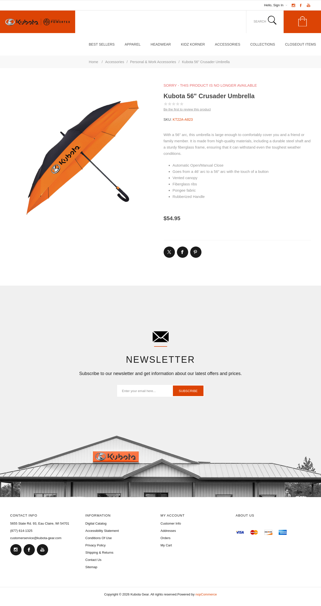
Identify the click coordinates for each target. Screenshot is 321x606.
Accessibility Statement (102, 531)
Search (272, 20)
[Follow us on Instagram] (16, 549)
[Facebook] (29, 549)
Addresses (168, 531)
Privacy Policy (95, 545)
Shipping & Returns (99, 552)
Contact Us (93, 560)
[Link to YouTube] (308, 5)
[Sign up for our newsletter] (160, 391)
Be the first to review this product (187, 109)
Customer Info (171, 523)
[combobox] (256, 22)
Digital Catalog (96, 523)
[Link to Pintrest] (195, 252)
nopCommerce (206, 594)
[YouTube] (42, 549)
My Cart (166, 545)
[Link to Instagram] (293, 5)
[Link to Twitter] (169, 252)
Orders (166, 538)
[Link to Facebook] (301, 5)
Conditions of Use (98, 538)
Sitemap (91, 567)
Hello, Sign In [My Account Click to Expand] (273, 5)
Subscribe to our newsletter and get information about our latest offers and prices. (160, 373)
